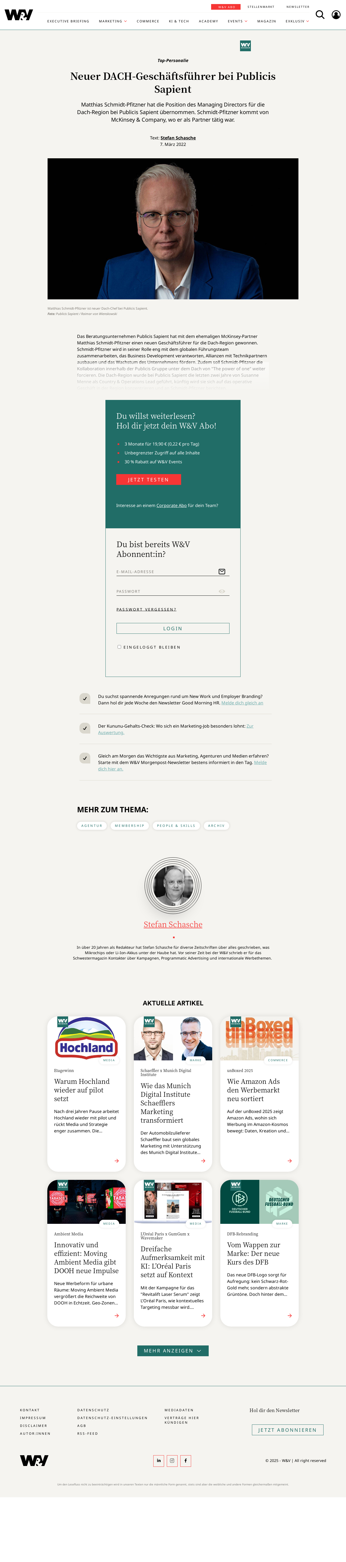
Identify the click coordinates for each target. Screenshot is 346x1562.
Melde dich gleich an (242, 703)
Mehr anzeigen (173, 1350)
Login (173, 628)
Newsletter (298, 7)
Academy (208, 21)
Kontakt (30, 1410)
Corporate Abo (172, 505)
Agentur (91, 825)
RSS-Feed (87, 1433)
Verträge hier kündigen (182, 1420)
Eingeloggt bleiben (152, 647)
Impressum (33, 1418)
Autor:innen (35, 1433)
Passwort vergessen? (147, 609)
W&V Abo (226, 7)
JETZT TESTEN (148, 479)
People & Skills (176, 825)
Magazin (266, 21)
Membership (130, 825)
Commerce (148, 21)
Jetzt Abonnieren (287, 1430)
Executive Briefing (68, 21)
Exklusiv (295, 21)
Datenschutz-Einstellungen (112, 1418)
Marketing (110, 21)
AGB (81, 1425)
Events (235, 21)
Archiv (216, 825)
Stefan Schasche (178, 138)
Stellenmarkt (261, 7)
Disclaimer (33, 1425)
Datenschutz (93, 1410)
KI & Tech (179, 21)
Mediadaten (179, 1410)
